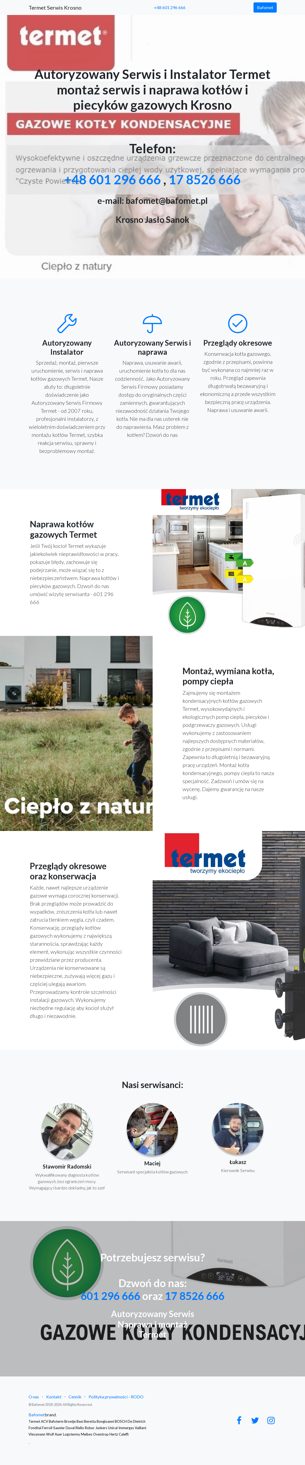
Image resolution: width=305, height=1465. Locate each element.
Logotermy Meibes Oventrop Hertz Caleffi (96, 1434)
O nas (34, 1396)
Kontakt (53, 1396)
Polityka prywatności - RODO (116, 1396)
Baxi (80, 1421)
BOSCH (121, 1421)
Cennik (75, 1396)
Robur (89, 1428)
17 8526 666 (205, 179)
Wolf (50, 1434)
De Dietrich (136, 1421)
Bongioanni (105, 1421)
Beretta (90, 1421)
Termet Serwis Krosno (55, 7)
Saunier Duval (64, 1428)
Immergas (126, 1428)
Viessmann (37, 1434)
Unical (113, 1428)
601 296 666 (110, 1295)
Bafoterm (56, 1421)
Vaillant (140, 1428)
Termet (34, 1421)
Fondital (35, 1428)
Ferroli (47, 1428)
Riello (80, 1428)
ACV (44, 1421)
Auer (58, 1434)
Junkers (101, 1428)
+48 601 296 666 (169, 7)
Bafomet (265, 7)
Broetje (70, 1421)
